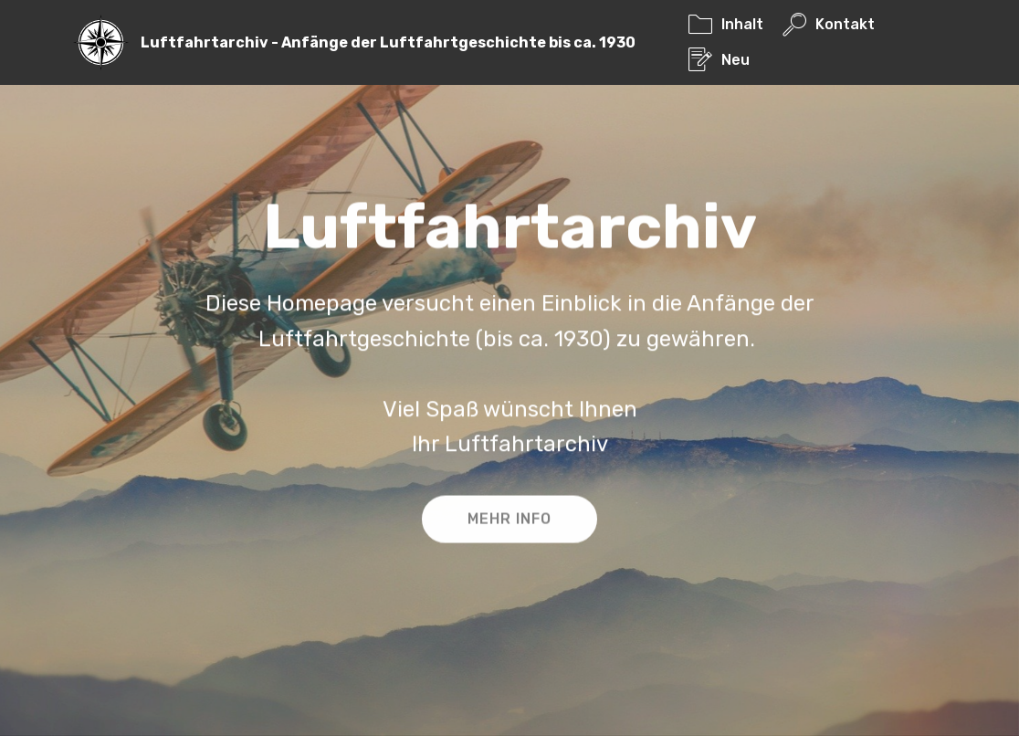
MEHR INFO (509, 520)
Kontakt (829, 24)
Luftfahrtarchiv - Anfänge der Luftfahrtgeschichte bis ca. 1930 (388, 42)
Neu (719, 59)
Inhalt (725, 24)
